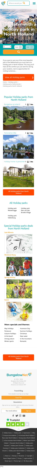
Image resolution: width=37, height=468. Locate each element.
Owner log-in (8, 461)
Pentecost (7, 331)
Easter (6, 300)
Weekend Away (10, 255)
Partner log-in (18, 461)
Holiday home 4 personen (14, 161)
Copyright (29, 456)
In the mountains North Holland (12, 440)
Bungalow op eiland (12, 104)
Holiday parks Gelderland (18, 448)
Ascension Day (25, 328)
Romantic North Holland (17, 443)
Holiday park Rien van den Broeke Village (26, 210)
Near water (24, 336)
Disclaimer (21, 456)
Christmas (23, 333)
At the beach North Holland (26, 435)
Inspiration (26, 10)
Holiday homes (8, 433)
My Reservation (28, 461)
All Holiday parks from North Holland (18, 192)
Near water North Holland (9, 438)
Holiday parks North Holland (16, 450)
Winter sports (9, 341)
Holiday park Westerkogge (12, 209)
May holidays (9, 328)
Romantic (23, 341)
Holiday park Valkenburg (12, 217)
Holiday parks (8, 10)
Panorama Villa (10, 133)
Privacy (20, 458)
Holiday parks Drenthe (17, 445)
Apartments (26, 433)
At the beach (8, 336)
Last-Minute (8, 232)
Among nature (9, 339)
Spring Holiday (9, 277)
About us (7, 456)
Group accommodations (9, 435)
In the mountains (26, 339)
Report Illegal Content (9, 458)
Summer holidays (26, 331)
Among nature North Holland (27, 438)
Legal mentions (28, 458)
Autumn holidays (10, 333)
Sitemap (14, 456)
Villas (33, 433)
